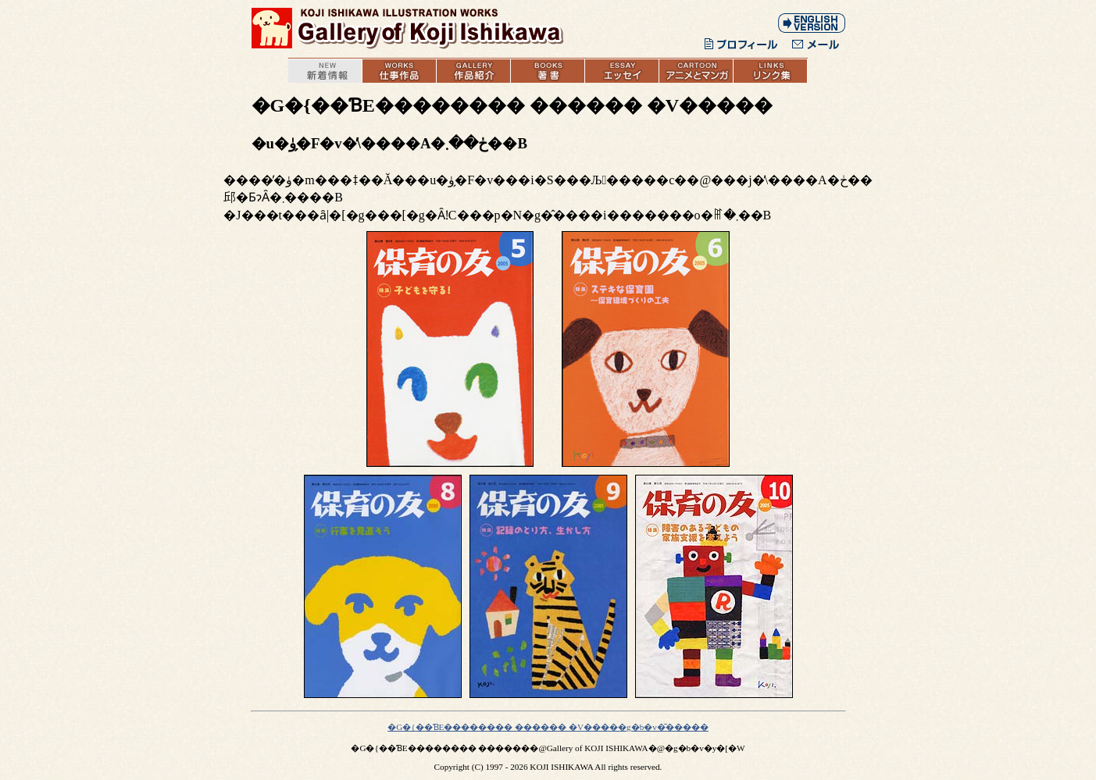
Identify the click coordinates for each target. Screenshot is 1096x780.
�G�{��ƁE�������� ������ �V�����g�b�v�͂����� (548, 727)
